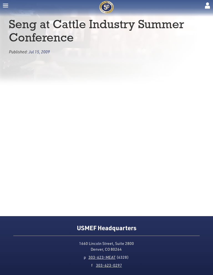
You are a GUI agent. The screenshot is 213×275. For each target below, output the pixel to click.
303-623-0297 (109, 265)
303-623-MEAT (102, 257)
